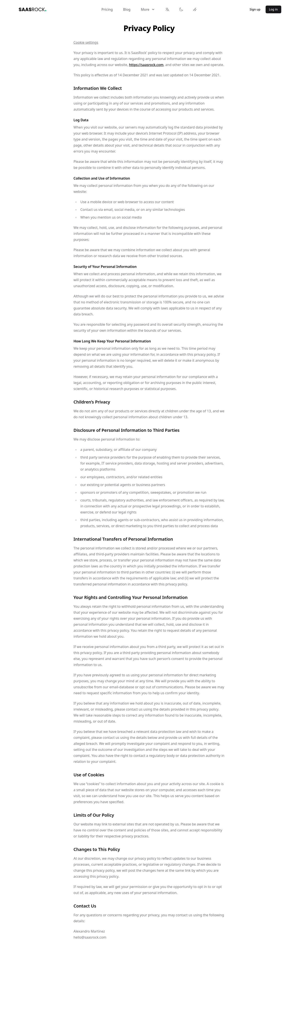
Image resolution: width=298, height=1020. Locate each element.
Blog (126, 9)
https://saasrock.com (146, 64)
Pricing (107, 9)
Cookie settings (86, 42)
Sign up (255, 9)
